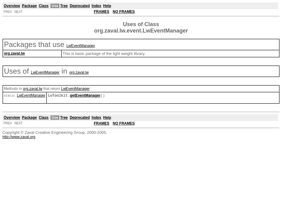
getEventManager (85, 96)
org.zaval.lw (78, 72)
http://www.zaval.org (18, 137)
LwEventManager (80, 46)
